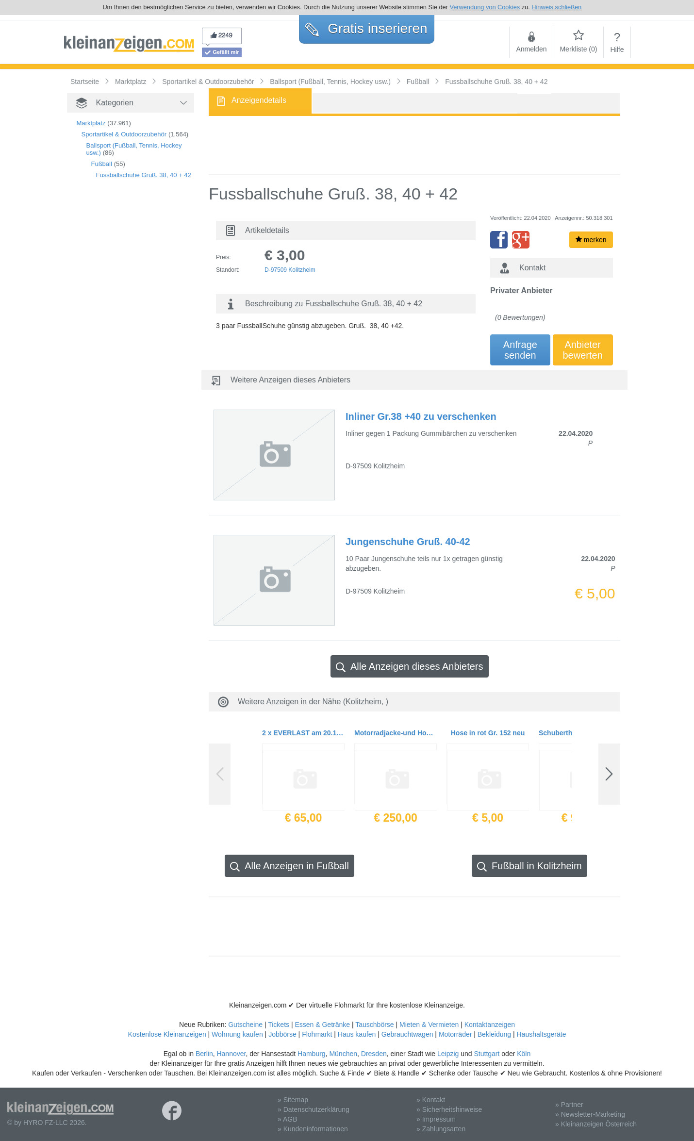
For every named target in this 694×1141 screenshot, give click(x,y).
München (343, 1054)
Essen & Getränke (322, 1024)
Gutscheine (245, 1024)
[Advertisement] (115, 352)
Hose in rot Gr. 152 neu (488, 733)
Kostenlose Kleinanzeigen (167, 1034)
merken (591, 240)
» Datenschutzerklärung (313, 1109)
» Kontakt (430, 1100)
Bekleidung (494, 1034)
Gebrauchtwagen (407, 1034)
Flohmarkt (317, 1034)
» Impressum (436, 1119)
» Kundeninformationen (313, 1129)
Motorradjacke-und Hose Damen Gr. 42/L (395, 733)
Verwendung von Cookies (484, 7)
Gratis (366, 28)
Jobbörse (282, 1034)
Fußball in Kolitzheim (529, 866)
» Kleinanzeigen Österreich (596, 1124)
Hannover (231, 1054)
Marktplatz (91, 123)
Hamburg (311, 1054)
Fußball (101, 163)
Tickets (278, 1024)
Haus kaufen (357, 1034)
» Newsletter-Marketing (590, 1114)
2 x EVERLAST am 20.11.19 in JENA (303, 733)
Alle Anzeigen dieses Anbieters (409, 666)
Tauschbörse (374, 1024)
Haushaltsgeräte (541, 1034)
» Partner (569, 1104)
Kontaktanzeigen (489, 1024)
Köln (523, 1054)
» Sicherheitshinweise (449, 1109)
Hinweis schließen (556, 7)
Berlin (204, 1054)
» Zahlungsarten (440, 1129)
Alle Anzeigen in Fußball (289, 866)
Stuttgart (487, 1054)
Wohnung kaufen (237, 1034)
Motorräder (455, 1034)
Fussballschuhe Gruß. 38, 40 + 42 (143, 175)
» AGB (287, 1119)
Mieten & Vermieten (429, 1024)
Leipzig (448, 1054)
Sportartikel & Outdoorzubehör (124, 134)
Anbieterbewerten (583, 350)
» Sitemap (293, 1100)
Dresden (374, 1054)
